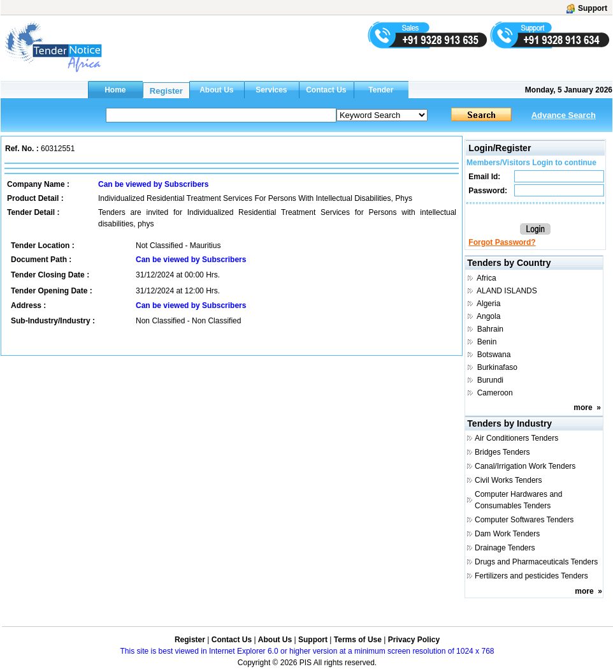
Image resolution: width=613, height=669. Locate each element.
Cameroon (495, 392)
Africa (486, 278)
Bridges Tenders (502, 452)
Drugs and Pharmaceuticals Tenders (536, 561)
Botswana (494, 354)
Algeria (488, 303)
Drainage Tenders (505, 547)
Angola (488, 316)
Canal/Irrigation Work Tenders (525, 466)
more (582, 407)
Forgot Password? (501, 242)
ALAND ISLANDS (507, 290)
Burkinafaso (497, 367)
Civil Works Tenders (508, 480)
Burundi (490, 380)
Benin (487, 341)
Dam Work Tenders (507, 533)
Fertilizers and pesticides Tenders (531, 575)
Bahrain (490, 329)
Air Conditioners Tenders (516, 438)
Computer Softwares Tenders (524, 519)
